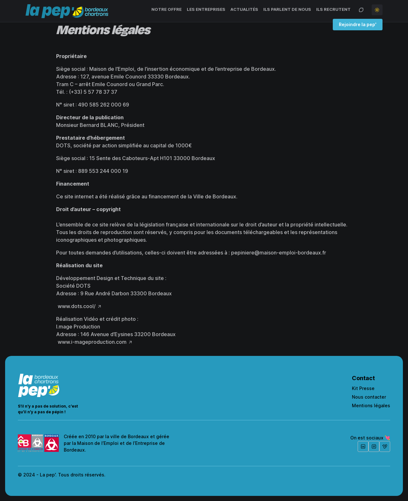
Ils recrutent (333, 9)
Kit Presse (363, 388)
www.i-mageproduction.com (92, 342)
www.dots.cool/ (77, 306)
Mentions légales (371, 405)
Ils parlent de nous (287, 9)
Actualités (244, 9)
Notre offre (166, 9)
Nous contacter (369, 397)
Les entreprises (206, 9)
